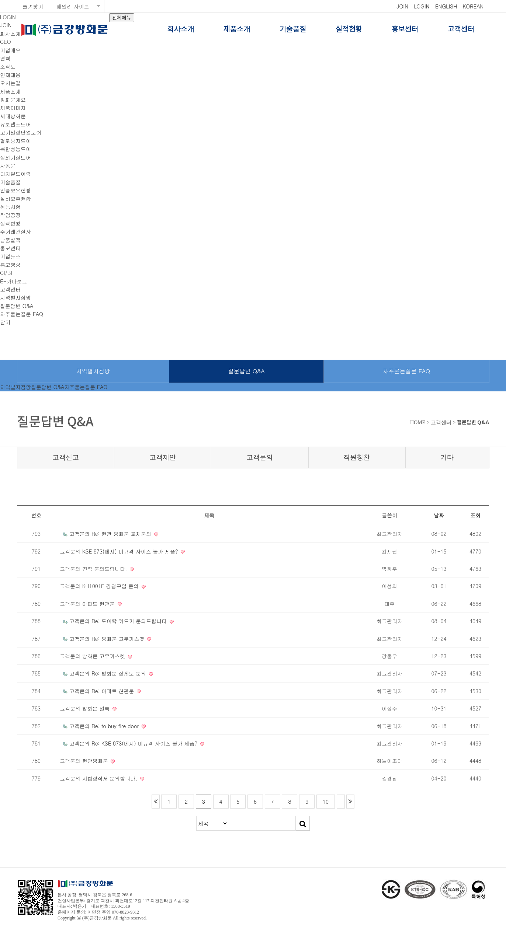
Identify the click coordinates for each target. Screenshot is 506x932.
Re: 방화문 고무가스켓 (118, 638)
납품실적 (10, 240)
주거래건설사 (15, 231)
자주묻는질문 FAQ (21, 314)
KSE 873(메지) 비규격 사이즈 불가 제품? (131, 551)
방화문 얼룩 (96, 708)
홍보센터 (405, 29)
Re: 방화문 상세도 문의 (119, 673)
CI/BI (6, 272)
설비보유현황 (15, 198)
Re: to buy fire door (115, 726)
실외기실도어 (15, 157)
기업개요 (10, 50)
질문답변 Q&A (16, 306)
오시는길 (10, 83)
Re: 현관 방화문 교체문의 (122, 533)
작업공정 (10, 215)
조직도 (7, 66)
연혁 (5, 58)
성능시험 (10, 206)
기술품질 (293, 29)
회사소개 (180, 29)
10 (326, 801)
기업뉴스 (10, 256)
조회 (475, 515)
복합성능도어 (15, 149)
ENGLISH (446, 6)
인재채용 (10, 74)
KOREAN (473, 6)
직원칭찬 (356, 457)
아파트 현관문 (99, 603)
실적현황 (349, 29)
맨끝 (350, 802)
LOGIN (422, 6)
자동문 (7, 165)
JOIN (402, 6)
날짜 (439, 515)
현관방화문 (96, 760)
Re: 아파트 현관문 (113, 691)
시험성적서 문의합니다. (110, 778)
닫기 (5, 322)
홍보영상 (10, 264)
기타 (447, 457)
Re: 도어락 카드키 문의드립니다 (130, 621)
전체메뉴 (121, 17)
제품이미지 (13, 107)
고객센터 (461, 29)
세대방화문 (13, 116)
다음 (341, 802)
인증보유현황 (15, 190)
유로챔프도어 (15, 124)
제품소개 (236, 29)
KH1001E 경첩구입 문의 (111, 586)
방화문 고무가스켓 (104, 656)
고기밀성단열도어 (20, 132)
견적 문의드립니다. (105, 568)
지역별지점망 (15, 297)
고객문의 (259, 457)
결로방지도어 (15, 140)
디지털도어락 (15, 173)
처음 (156, 802)
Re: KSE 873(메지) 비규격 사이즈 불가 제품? (145, 743)
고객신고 (65, 457)
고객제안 (162, 457)
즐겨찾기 (32, 6)
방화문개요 (13, 99)
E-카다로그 (13, 281)
